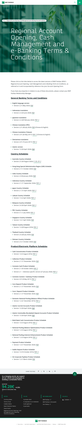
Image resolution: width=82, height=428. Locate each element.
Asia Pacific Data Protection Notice (44, 424)
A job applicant (27, 404)
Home (4, 20)
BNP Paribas (46, 399)
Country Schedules (19, 154)
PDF (32, 106)
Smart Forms (7, 408)
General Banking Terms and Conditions (29, 98)
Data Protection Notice (10, 406)
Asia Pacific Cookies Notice (30, 424)
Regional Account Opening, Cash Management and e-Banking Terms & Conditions (12, 412)
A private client (27, 399)
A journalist (26, 406)
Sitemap (54, 424)
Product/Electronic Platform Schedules (29, 247)
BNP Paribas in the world (49, 402)
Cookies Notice (8, 404)
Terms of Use (7, 401)
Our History (46, 404)
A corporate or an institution (31, 401)
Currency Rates (8, 399)
